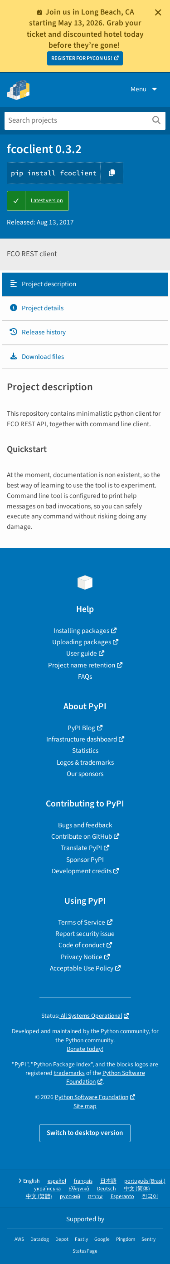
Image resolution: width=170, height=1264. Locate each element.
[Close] (158, 12)
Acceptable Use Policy (81, 968)
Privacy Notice (81, 957)
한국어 (150, 1196)
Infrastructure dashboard (81, 739)
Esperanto (122, 1196)
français (83, 1181)
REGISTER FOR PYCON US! (81, 58)
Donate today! (85, 1049)
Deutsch (106, 1189)
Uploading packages (81, 642)
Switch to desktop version (85, 1133)
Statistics (85, 751)
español (57, 1181)
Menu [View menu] (145, 89)
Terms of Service (81, 922)
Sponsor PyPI (85, 860)
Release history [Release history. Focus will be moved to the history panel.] (37, 332)
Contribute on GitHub (81, 836)
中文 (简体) (137, 1189)
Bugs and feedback (85, 825)
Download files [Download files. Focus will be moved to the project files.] (36, 357)
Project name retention (81, 665)
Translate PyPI (81, 848)
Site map (85, 1106)
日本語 (108, 1181)
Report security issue (85, 934)
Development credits (82, 871)
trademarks (69, 1073)
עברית (95, 1196)
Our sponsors (85, 774)
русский (70, 1196)
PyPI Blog (81, 728)
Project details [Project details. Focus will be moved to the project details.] (36, 308)
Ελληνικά (78, 1189)
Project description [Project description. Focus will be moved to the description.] (42, 284)
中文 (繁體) (39, 1196)
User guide (81, 653)
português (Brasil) (144, 1181)
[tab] (85, 284)
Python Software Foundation (91, 1097)
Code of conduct (81, 945)
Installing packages (81, 631)
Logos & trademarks (85, 762)
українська (47, 1189)
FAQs (85, 677)
